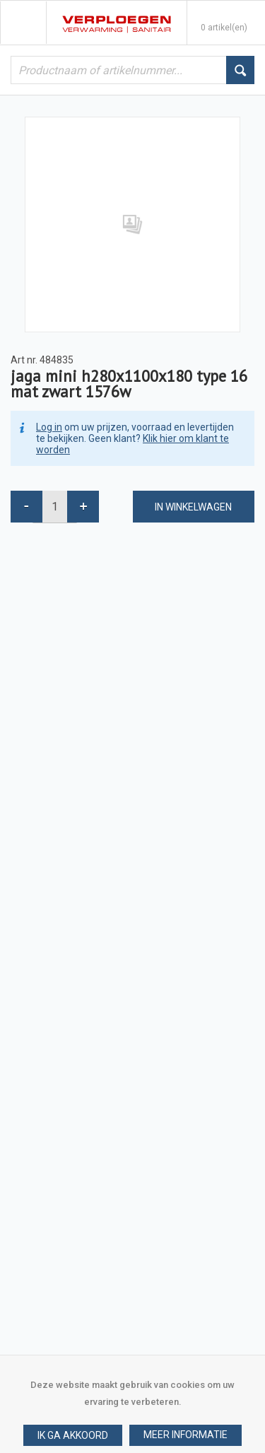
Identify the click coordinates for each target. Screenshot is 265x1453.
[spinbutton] (55, 507)
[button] (185, 1435)
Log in (49, 427)
